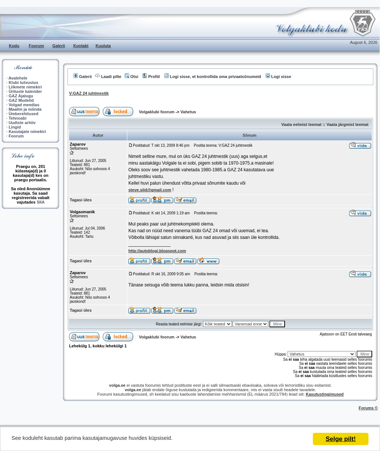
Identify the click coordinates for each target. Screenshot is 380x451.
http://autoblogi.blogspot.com (157, 251)
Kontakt (81, 45)
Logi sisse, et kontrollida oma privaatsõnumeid (212, 76)
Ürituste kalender (25, 91)
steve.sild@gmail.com (149, 190)
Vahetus (188, 112)
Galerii (58, 45)
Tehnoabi (17, 118)
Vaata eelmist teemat (301, 124)
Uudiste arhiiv (22, 122)
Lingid (15, 127)
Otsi (131, 76)
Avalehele (18, 78)
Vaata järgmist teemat (347, 124)
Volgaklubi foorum (157, 112)
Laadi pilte (108, 76)
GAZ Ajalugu (21, 96)
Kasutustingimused (325, 394)
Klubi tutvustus (23, 82)
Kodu (14, 45)
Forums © (368, 408)
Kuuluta (103, 45)
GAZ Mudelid (21, 100)
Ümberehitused (23, 113)
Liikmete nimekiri (25, 87)
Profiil (151, 76)
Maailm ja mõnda (25, 109)
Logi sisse (278, 76)
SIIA (41, 202)
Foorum (36, 45)
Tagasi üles (81, 200)
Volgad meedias (24, 105)
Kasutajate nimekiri (27, 131)
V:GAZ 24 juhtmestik (89, 93)
